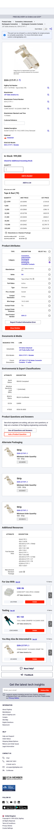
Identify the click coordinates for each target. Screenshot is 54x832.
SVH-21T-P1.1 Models (11, 145)
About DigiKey (7, 709)
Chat (5, 758)
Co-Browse (7, 771)
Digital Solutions (7, 722)
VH (22, 274)
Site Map (5, 720)
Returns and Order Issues (10, 744)
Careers (4, 717)
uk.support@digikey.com (12, 767)
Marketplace (6, 712)
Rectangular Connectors (10, 24)
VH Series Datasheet (25, 348)
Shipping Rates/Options (10, 741)
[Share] (50, 29)
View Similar (15, 328)
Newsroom (6, 725)
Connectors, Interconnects (24, 22)
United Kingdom (9, 816)
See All (18, 582)
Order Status (6, 739)
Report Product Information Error (23, 322)
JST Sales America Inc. (11, 95)
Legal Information (8, 746)
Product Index (6, 22)
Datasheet (9, 138)
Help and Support (8, 736)
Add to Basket (27, 176)
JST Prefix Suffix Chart (26, 350)
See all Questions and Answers (20, 430)
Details (35, 602)
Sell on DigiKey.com (8, 715)
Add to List (27, 183)
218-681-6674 (9, 764)
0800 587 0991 (9, 761)
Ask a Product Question (17, 434)
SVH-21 (24, 315)
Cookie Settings (7, 828)
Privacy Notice (14, 698)
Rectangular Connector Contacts (32, 24)
